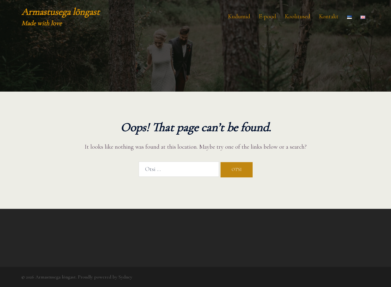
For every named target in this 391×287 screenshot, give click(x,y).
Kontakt (328, 16)
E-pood (267, 16)
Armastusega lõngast (60, 12)
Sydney (125, 277)
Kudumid (239, 16)
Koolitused (297, 16)
